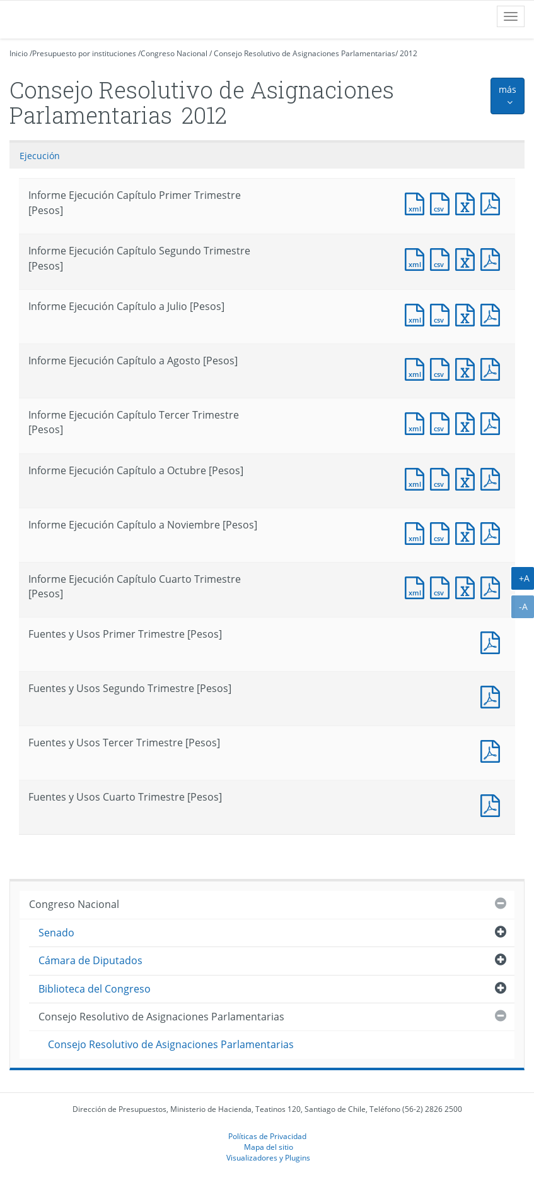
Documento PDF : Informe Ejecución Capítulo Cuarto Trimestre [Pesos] (493, 586)
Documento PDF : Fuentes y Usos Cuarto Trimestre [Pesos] (493, 804)
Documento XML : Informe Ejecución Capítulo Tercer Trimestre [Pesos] (417, 422)
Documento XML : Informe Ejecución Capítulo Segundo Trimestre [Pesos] (417, 258)
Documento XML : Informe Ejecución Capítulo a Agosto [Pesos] (417, 368)
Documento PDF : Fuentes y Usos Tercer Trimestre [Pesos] (493, 750)
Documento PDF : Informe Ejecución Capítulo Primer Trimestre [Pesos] (493, 202)
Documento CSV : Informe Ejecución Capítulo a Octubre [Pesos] (442, 477)
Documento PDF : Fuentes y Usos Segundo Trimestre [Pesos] (493, 695)
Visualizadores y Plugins (268, 1157)
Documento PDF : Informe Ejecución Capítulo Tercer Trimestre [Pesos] (493, 422)
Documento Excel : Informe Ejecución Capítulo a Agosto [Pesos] (467, 368)
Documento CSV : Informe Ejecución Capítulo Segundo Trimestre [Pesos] (442, 258)
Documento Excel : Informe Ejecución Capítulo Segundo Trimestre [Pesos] (467, 258)
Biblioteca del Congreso (94, 989)
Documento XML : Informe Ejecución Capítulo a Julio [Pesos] (417, 313)
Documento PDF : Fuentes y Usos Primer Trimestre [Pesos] (493, 641)
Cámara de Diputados (90, 960)
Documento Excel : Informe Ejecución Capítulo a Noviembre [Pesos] (467, 532)
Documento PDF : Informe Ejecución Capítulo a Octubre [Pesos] (493, 477)
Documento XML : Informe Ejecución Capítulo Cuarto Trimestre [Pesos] (417, 586)
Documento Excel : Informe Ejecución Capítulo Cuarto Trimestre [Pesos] (467, 586)
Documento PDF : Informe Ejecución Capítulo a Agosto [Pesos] (493, 368)
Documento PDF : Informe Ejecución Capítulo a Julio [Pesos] (493, 313)
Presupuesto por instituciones (84, 53)
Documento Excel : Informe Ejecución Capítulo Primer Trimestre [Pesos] (467, 202)
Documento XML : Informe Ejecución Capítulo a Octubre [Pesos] (417, 477)
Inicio (18, 53)
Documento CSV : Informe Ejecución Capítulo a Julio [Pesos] (442, 313)
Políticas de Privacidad (267, 1136)
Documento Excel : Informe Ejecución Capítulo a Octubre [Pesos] (467, 477)
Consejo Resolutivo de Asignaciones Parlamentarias (304, 53)
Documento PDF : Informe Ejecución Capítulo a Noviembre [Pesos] (493, 532)
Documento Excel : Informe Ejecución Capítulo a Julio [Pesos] (467, 313)
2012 (408, 53)
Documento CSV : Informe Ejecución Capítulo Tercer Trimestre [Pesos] (442, 422)
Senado (56, 933)
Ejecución (40, 156)
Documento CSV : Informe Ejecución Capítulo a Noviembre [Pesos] (442, 532)
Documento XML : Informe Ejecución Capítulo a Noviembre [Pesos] (417, 532)
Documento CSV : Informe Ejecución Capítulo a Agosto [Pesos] (442, 368)
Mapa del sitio (268, 1147)
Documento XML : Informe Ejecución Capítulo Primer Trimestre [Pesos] (417, 202)
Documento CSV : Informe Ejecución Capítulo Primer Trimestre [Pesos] (442, 202)
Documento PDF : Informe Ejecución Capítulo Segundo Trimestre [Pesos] (493, 258)
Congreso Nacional (174, 53)
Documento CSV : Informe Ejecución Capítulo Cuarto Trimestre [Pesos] (442, 586)
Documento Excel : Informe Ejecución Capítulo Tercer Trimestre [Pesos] (467, 422)
